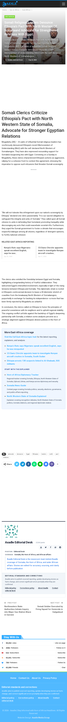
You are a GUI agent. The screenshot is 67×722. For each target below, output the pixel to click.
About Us (36, 678)
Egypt (28, 454)
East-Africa (9, 16)
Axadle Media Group (41, 718)
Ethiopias (35, 454)
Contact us (24, 678)
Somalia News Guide (16, 385)
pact (57, 454)
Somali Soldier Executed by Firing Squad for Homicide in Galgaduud (49, 609)
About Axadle (43, 588)
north (51, 454)
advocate (11, 454)
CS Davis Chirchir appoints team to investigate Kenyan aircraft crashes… (51, 250)
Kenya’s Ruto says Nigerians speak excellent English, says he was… (17, 250)
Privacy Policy (50, 678)
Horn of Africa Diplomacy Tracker (23, 375)
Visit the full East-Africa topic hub (20, 337)
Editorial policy (10, 588)
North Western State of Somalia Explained (26, 396)
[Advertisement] (33, 87)
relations (6, 457)
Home (13, 678)
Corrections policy (27, 588)
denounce (20, 454)
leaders (43, 454)
